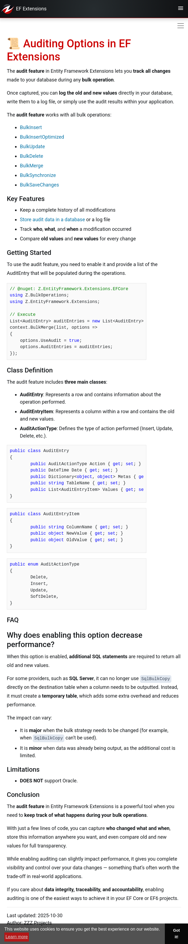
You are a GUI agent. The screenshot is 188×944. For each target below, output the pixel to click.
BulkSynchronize (38, 175)
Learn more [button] (16, 936)
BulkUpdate (32, 146)
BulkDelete (31, 156)
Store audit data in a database (52, 219)
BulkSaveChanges (39, 185)
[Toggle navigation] (180, 9)
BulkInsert (31, 127)
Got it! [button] (176, 933)
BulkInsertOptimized (42, 137)
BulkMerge (31, 165)
